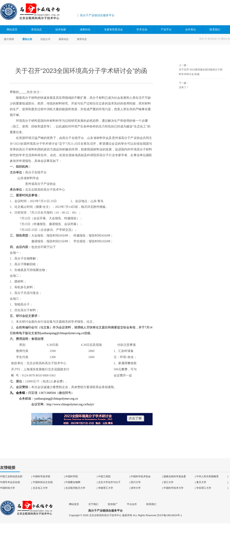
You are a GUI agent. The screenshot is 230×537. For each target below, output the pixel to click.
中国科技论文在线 (43, 482)
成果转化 (85, 29)
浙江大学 (168, 482)
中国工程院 (104, 476)
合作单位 (190, 29)
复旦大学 (201, 482)
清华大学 (136, 487)
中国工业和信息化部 (11, 476)
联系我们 (214, 29)
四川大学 (136, 482)
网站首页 (12, 29)
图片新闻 (9, 39)
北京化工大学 (40, 487)
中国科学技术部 (41, 476)
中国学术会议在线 (10, 482)
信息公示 (45, 39)
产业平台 (166, 29)
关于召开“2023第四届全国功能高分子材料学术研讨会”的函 (201, 71)
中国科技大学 (7, 487)
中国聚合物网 (72, 482)
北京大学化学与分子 (109, 482)
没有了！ (184, 87)
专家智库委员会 (113, 29)
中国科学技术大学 (173, 487)
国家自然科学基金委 (174, 476)
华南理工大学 (105, 487)
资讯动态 (36, 29)
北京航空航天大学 (75, 487)
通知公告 (225, 39)
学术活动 (141, 29)
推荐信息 (82, 39)
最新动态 (64, 39)
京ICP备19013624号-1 (169, 515)
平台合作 (132, 504)
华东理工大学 (203, 487)
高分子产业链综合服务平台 (38, 12)
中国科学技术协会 (141, 476)
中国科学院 (71, 476)
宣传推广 (113, 504)
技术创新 (60, 29)
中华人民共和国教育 (207, 476)
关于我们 (93, 504)
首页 (201, 39)
